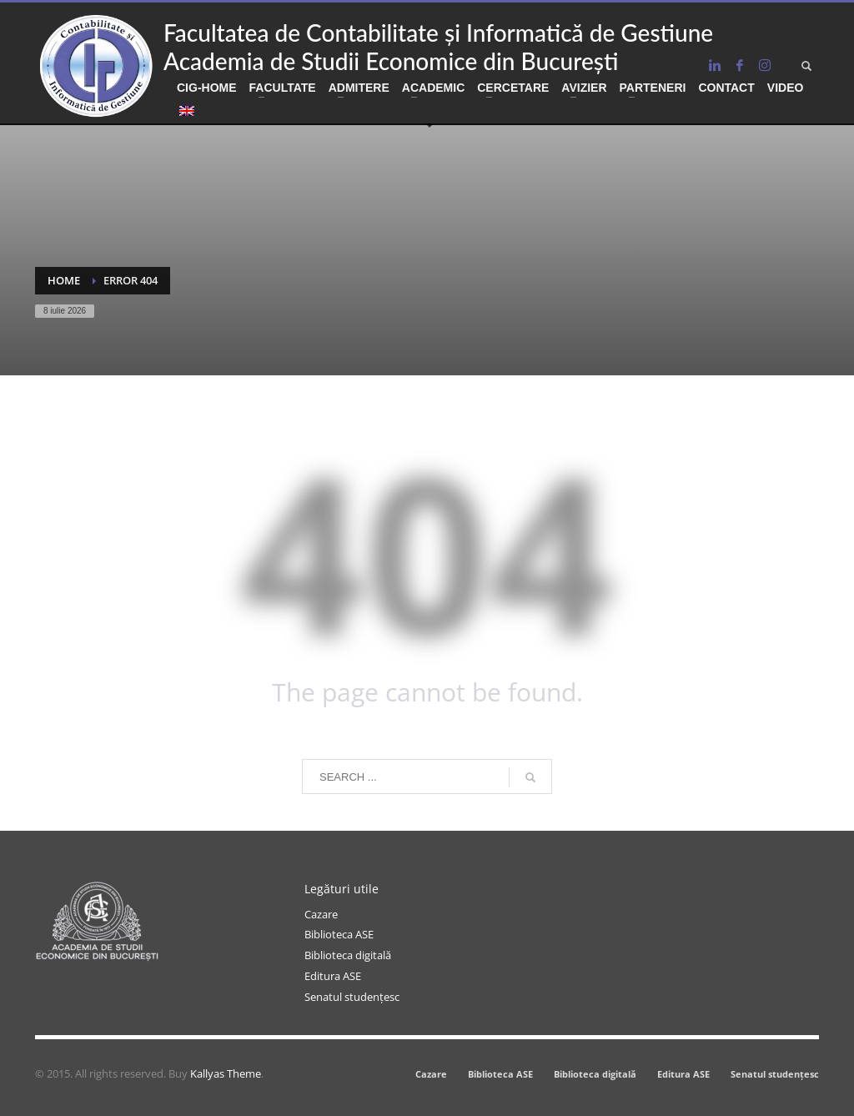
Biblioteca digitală (347, 955)
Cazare (321, 914)
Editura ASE (332, 975)
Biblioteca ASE (339, 934)
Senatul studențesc (351, 996)
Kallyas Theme (225, 1073)
